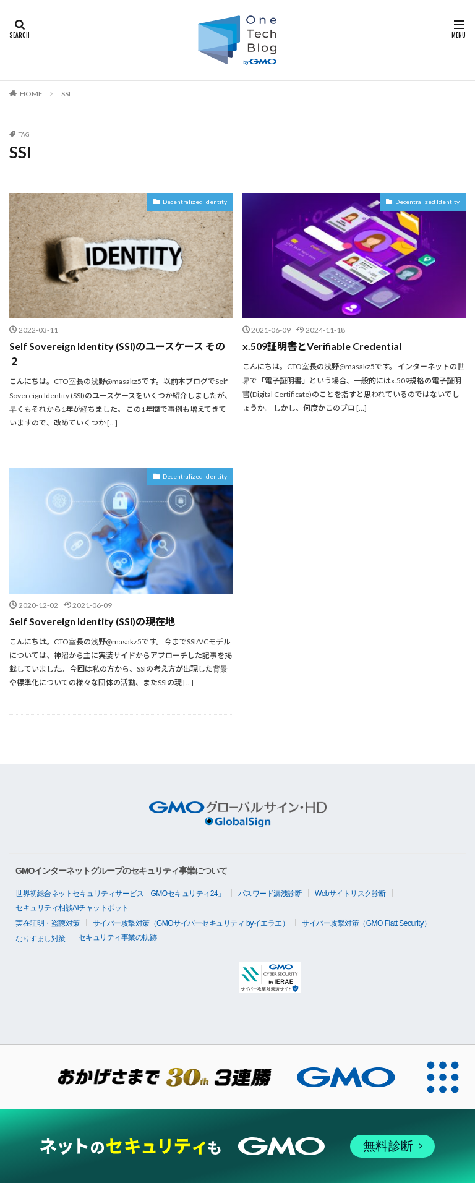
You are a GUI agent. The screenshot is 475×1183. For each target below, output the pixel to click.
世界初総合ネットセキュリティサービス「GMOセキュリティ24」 (120, 893)
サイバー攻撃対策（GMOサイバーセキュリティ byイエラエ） (191, 923)
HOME (31, 93)
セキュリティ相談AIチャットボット (72, 907)
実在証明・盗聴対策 (47, 923)
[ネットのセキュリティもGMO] (237, 1146)
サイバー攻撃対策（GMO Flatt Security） (366, 923)
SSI (66, 93)
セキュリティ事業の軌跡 (118, 937)
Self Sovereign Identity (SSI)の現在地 (92, 620)
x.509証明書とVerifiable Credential (321, 346)
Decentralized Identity (195, 201)
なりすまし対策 (40, 938)
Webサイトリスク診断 (350, 893)
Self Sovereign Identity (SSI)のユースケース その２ (117, 353)
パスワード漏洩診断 (270, 893)
